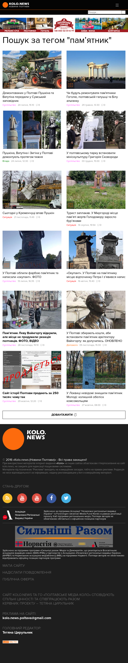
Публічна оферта (18, 579)
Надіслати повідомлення (27, 572)
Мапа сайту (14, 565)
